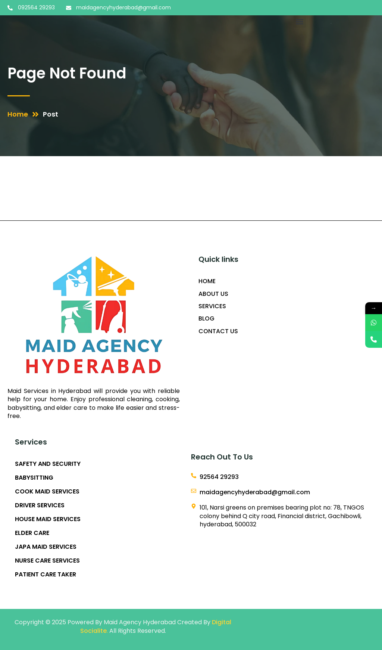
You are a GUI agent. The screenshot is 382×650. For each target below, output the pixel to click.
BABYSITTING (34, 478)
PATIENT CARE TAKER (45, 574)
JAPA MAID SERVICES (45, 547)
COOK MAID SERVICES (47, 492)
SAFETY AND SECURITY (48, 464)
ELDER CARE (32, 533)
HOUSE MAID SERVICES (48, 519)
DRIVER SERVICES (40, 505)
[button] (300, 21)
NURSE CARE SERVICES (47, 561)
